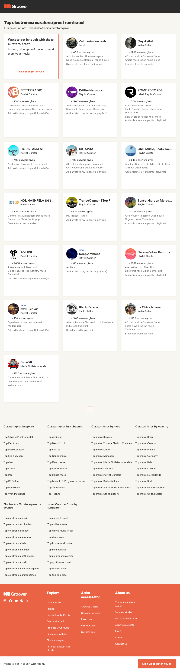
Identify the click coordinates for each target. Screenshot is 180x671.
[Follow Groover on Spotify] (21, 601)
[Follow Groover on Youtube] (16, 601)
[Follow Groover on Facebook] (10, 601)
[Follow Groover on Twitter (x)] (27, 601)
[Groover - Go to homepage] (25, 594)
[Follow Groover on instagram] (5, 601)
